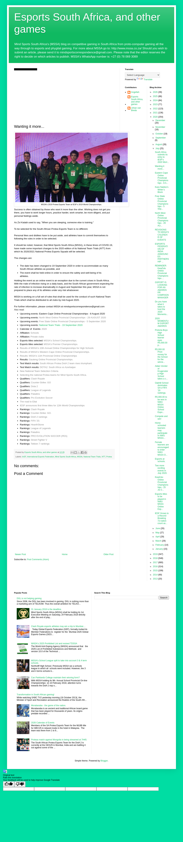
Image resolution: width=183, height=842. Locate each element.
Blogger (104, 761)
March (158, 541)
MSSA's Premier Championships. (61, 344)
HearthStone (37, 424)
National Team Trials (92, 457)
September (160, 138)
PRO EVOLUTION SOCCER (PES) (49, 436)
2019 (155, 554)
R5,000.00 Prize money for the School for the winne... (161, 355)
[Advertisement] (64, 96)
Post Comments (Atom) (38, 559)
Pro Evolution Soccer (42, 397)
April (157, 536)
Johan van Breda (136, 109)
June (157, 528)
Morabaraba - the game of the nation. (48, 705)
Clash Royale (38, 378)
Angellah (135, 92)
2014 (155, 575)
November (160, 127)
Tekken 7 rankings (40, 443)
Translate (145, 79)
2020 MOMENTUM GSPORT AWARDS (162, 322)
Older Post (108, 554)
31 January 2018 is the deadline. (46, 609)
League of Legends (41, 390)
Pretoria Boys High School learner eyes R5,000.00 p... (161, 337)
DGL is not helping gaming (29, 598)
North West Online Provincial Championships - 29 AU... (161, 219)
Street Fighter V (39, 440)
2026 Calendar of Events (42, 722)
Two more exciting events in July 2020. (161, 469)
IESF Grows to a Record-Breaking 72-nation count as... (162, 518)
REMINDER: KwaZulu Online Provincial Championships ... (161, 272)
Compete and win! (161, 417)
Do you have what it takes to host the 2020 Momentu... (161, 308)
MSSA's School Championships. (60, 340)
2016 (155, 566)
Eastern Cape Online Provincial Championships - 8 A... (161, 178)
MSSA (80, 457)
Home (65, 554)
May (157, 532)
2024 (155, 100)
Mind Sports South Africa (65, 457)
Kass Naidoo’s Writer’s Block (161, 189)
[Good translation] (8, 784)
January (159, 549)
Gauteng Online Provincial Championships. (51, 359)
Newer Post (20, 554)
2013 (155, 579)
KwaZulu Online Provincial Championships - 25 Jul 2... (161, 483)
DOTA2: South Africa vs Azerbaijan (58, 367)
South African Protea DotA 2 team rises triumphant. (66, 363)
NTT (103, 457)
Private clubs (37, 336)
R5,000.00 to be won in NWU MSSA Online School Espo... (161, 404)
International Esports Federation (40, 457)
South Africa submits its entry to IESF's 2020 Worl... (162, 157)
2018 (155, 558)
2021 (155, 112)
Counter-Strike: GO (41, 382)
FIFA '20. (35, 420)
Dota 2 (34, 386)
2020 (44, 329)
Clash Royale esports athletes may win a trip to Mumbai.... (58, 626)
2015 (155, 570)
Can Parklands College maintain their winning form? (55, 677)
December (160, 120)
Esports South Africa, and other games (137, 100)
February (159, 545)
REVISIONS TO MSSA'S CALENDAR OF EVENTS (162, 234)
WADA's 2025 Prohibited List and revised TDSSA (54, 643)
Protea (109, 457)
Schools (35, 333)
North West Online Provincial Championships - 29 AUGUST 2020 (72, 317)
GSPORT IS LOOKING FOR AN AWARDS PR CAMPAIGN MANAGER (162, 290)
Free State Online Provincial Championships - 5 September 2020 (72, 321)
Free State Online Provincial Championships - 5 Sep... (161, 202)
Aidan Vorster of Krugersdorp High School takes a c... (161, 372)
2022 (155, 108)
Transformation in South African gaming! (35, 694)
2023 (155, 104)
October (159, 133)
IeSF (24, 457)
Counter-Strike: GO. (41, 413)
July (157, 148)
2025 (155, 96)
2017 (155, 562)
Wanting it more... (159, 167)
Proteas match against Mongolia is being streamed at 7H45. (59, 739)
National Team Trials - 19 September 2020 (61, 325)
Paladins (35, 394)
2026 (155, 92)
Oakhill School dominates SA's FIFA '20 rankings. (161, 388)
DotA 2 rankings (39, 417)
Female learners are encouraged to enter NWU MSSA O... (162, 448)
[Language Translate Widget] (142, 75)
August (159, 144)
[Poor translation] (20, 784)
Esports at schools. (160, 460)
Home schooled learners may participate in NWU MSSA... (161, 430)
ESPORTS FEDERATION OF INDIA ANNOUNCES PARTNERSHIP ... (162, 253)
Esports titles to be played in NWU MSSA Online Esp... (161, 501)
